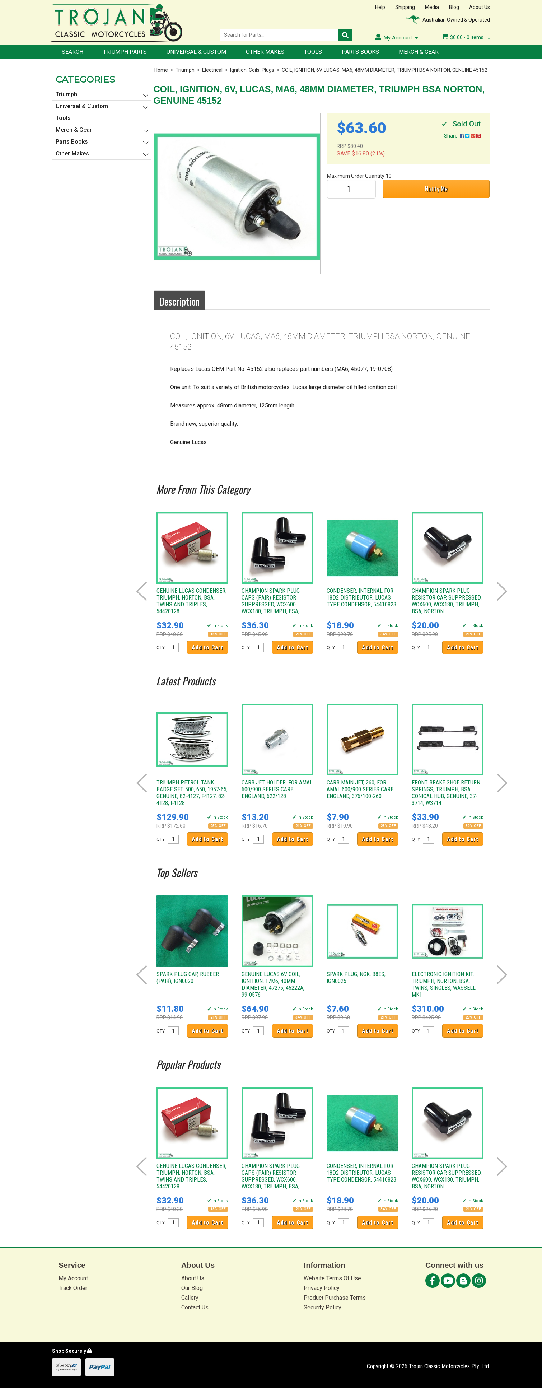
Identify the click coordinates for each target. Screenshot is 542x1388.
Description (179, 301)
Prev (141, 591)
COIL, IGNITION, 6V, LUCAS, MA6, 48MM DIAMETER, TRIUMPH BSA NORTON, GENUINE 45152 (384, 70)
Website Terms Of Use (332, 1278)
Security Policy (322, 1307)
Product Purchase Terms (335, 1297)
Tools (313, 51)
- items (465, 37)
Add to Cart (207, 647)
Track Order (73, 1288)
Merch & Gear (419, 51)
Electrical (212, 70)
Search (72, 51)
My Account (73, 1278)
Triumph (185, 70)
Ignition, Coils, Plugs (252, 70)
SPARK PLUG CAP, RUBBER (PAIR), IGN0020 (187, 977)
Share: (462, 136)
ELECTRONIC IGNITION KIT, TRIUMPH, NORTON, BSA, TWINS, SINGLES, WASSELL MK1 (444, 984)
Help (380, 7)
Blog (454, 7)
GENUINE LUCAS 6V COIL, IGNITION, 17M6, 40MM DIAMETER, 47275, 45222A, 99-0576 (273, 984)
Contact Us (195, 1307)
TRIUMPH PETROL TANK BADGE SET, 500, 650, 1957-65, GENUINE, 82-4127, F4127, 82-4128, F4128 (192, 792)
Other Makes (265, 51)
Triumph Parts (125, 51)
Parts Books (360, 51)
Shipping (405, 7)
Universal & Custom (196, 51)
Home (161, 70)
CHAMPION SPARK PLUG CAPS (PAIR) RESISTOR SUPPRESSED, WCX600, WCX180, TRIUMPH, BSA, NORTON (271, 604)
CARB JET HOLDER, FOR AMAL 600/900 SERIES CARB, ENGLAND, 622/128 (277, 789)
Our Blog (192, 1288)
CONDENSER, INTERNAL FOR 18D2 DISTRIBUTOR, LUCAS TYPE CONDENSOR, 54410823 (361, 597)
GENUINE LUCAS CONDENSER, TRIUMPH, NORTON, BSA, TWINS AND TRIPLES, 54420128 (191, 601)
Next (502, 591)
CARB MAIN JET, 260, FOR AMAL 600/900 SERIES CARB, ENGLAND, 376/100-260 (361, 789)
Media (432, 7)
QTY (160, 647)
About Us (479, 7)
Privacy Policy (322, 1288)
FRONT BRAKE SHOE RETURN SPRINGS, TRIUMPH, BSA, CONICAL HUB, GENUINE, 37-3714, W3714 (446, 792)
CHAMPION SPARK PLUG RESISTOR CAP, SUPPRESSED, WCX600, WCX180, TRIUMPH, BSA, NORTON (447, 601)
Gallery (189, 1297)
